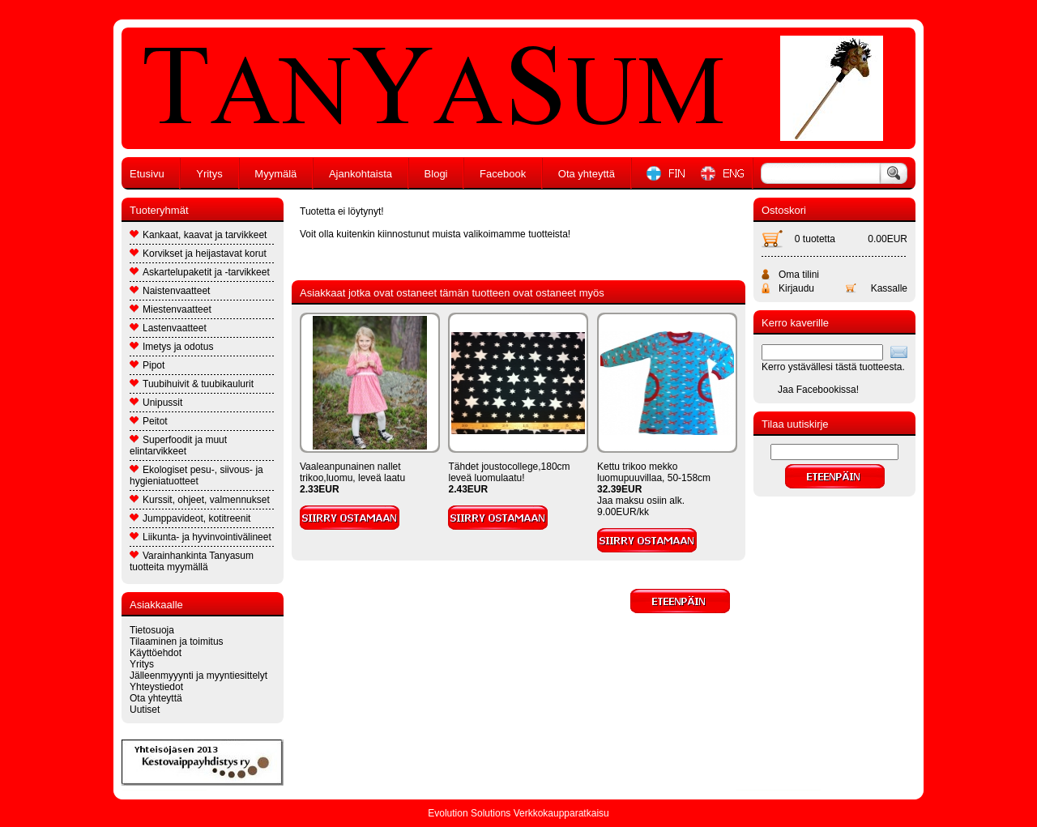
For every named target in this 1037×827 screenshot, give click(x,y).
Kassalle (889, 288)
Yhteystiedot (156, 687)
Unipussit (156, 402)
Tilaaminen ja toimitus (177, 641)
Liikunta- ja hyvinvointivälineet (200, 537)
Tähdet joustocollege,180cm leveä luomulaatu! (509, 472)
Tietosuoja (152, 630)
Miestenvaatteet (170, 309)
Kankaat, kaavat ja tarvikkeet (198, 235)
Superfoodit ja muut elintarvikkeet (178, 445)
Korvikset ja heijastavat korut (198, 253)
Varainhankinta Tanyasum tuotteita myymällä (192, 561)
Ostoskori (784, 210)
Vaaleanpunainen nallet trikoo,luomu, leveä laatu (352, 472)
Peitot (149, 421)
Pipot (147, 365)
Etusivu (147, 174)
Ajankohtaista (360, 174)
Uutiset (145, 709)
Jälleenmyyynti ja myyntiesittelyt (198, 675)
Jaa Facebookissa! (818, 389)
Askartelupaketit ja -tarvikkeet (200, 272)
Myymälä (275, 174)
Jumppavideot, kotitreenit (190, 518)
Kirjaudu (796, 288)
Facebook (503, 174)
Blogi (436, 174)
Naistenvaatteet (170, 290)
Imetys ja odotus (171, 346)
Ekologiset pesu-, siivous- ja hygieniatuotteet (196, 475)
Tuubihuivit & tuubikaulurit (192, 384)
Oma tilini (799, 274)
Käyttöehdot (155, 653)
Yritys (209, 174)
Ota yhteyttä (586, 174)
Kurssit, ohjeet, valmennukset (200, 499)
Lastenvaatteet (168, 328)
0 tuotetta (815, 239)
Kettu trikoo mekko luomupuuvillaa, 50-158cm (654, 472)
